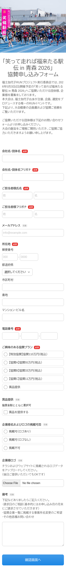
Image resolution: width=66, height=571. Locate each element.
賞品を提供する (16, 412)
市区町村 (7, 279)
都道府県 (7, 264)
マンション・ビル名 (13, 310)
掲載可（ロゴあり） (17, 431)
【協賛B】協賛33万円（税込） (23, 371)
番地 (5, 294)
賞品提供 (12, 387)
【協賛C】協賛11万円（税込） (23, 379)
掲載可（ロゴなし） (17, 440)
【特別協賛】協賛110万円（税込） (26, 354)
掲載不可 (12, 448)
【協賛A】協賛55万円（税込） (23, 363)
